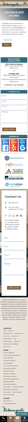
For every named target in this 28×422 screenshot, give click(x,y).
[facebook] (6, 216)
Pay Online (22, 414)
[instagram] (10, 216)
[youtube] (17, 216)
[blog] (21, 216)
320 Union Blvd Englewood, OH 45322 (14, 208)
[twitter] (13, 216)
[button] (25, 3)
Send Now (9, 129)
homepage (18, 28)
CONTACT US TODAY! (14, 85)
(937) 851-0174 (11, 203)
